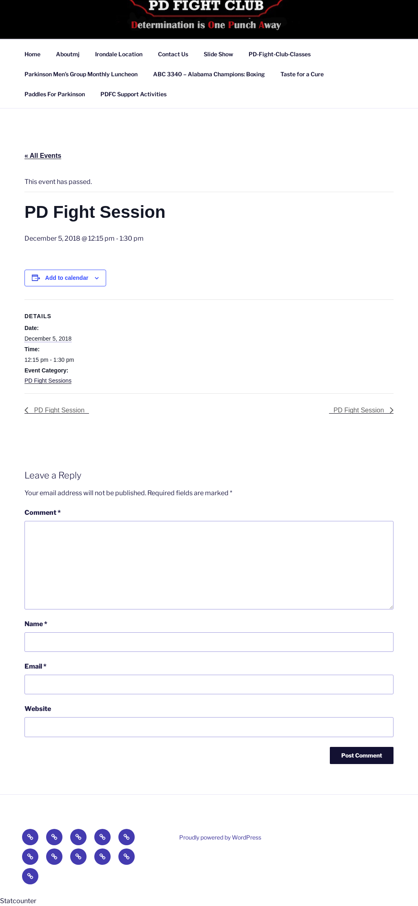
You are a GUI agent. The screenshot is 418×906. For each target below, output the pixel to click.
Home (32, 54)
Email (35, 666)
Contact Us (173, 54)
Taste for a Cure (302, 74)
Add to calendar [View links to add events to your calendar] (67, 278)
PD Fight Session (58, 410)
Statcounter (18, 901)
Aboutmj (68, 54)
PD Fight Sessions (47, 380)
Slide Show (218, 54)
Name (35, 624)
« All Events (42, 155)
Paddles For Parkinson (54, 94)
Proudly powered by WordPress (220, 837)
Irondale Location (118, 54)
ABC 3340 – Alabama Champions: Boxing (209, 74)
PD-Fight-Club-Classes (280, 54)
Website (37, 709)
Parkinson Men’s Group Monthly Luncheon (81, 74)
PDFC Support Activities (133, 94)
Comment (42, 512)
